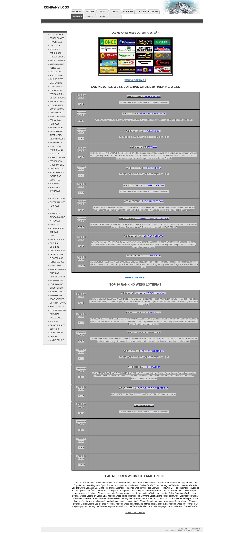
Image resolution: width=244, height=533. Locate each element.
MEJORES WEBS (77, 17)
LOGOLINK (77, 12)
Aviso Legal (196, 528)
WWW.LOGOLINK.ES (135, 512)
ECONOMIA (153, 12)
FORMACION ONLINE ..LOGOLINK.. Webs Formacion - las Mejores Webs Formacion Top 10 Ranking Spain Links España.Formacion (57, 120)
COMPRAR (128, 12)
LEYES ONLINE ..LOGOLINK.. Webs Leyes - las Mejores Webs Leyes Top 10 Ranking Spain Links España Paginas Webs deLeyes (57, 284)
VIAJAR (115, 12)
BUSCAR (90, 12)
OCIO (102, 12)
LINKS (90, 16)
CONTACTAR (182, 528)
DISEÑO (102, 16)
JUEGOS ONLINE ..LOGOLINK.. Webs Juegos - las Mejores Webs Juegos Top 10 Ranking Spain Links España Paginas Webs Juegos (57, 157)
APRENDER (140, 12)
